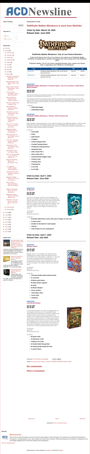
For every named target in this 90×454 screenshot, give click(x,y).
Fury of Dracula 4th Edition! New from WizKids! (16, 271)
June (8, 67)
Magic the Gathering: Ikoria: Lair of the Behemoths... (12, 190)
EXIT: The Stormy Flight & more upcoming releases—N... (12, 156)
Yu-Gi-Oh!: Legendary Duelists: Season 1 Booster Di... (12, 141)
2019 (6, 212)
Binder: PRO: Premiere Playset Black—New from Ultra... (12, 88)
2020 (6, 50)
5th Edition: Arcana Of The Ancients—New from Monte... (12, 113)
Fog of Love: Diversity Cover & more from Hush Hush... (12, 125)
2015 (6, 222)
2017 (6, 217)
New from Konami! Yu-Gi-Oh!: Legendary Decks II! (17, 258)
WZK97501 (31, 71)
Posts (6, 36)
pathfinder (54, 361)
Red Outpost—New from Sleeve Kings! (12, 151)
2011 (6, 231)
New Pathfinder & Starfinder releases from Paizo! (12, 108)
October (9, 57)
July (8, 64)
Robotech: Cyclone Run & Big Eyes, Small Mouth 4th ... (12, 78)
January (9, 209)
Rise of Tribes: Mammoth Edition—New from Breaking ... (12, 184)
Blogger (61, 450)
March (8, 74)
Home (57, 418)
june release (41, 361)
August (9, 62)
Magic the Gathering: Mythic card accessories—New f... (12, 162)
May (8, 69)
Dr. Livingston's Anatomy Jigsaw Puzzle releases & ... (12, 168)
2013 (6, 226)
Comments (8, 39)
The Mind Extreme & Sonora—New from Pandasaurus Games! (12, 119)
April (8, 71)
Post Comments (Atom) (60, 423)
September (10, 60)
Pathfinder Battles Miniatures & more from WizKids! (11, 131)
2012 (6, 229)
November (10, 55)
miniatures (48, 361)
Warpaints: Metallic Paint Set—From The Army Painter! (12, 178)
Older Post (82, 418)
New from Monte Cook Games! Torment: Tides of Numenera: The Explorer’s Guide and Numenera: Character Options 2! (17, 244)
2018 (6, 215)
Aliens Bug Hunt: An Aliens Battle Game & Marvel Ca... (12, 136)
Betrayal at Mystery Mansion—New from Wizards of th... (12, 196)
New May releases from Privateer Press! (12, 103)
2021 (6, 48)
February (9, 207)
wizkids (69, 361)
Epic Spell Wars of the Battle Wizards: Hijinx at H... (12, 83)
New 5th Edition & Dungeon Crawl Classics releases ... (12, 99)
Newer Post (31, 418)
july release (34, 361)
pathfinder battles (62, 361)
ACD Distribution (16, 434)
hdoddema (48, 450)
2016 (6, 219)
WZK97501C (31, 75)
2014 (6, 224)
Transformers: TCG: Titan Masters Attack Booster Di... (12, 146)
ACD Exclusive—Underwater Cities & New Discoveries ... (12, 93)
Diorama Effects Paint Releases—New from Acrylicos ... (12, 173)
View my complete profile (8, 443)
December (10, 52)
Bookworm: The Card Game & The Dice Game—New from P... (12, 202)
